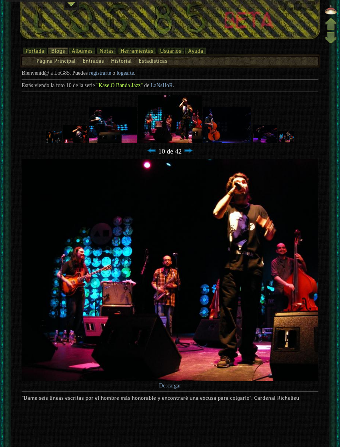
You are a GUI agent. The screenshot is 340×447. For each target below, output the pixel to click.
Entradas (93, 61)
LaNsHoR (162, 85)
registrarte (100, 73)
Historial (121, 61)
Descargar (170, 386)
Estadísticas (153, 61)
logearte (125, 73)
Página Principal (56, 61)
